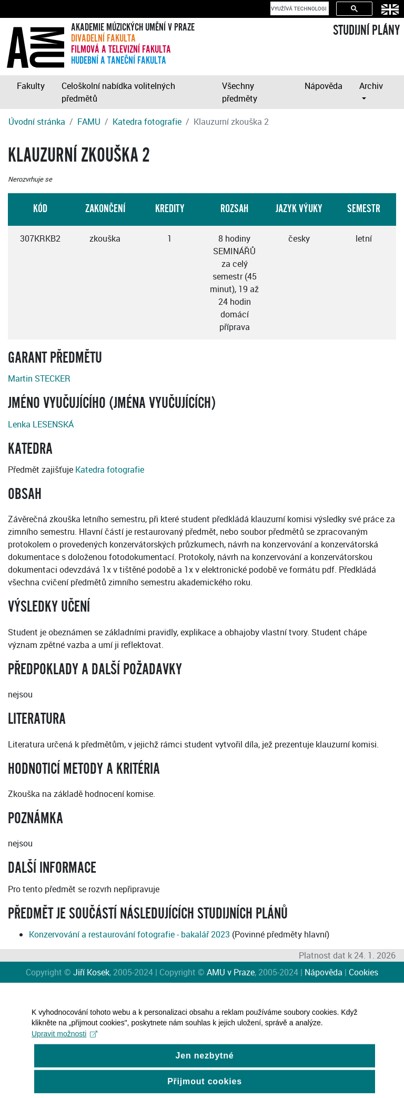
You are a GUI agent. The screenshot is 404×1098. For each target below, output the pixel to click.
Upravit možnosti (64, 1041)
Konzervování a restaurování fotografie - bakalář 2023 (129, 934)
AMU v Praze (231, 972)
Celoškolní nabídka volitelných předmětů (118, 92)
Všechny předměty (239, 92)
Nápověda (323, 86)
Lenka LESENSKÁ (41, 424)
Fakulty (31, 86)
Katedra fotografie (147, 121)
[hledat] (298, 8)
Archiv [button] (371, 86)
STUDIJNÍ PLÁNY (366, 30)
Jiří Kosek (91, 972)
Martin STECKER (39, 378)
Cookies (363, 972)
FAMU (88, 121)
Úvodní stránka (36, 121)
